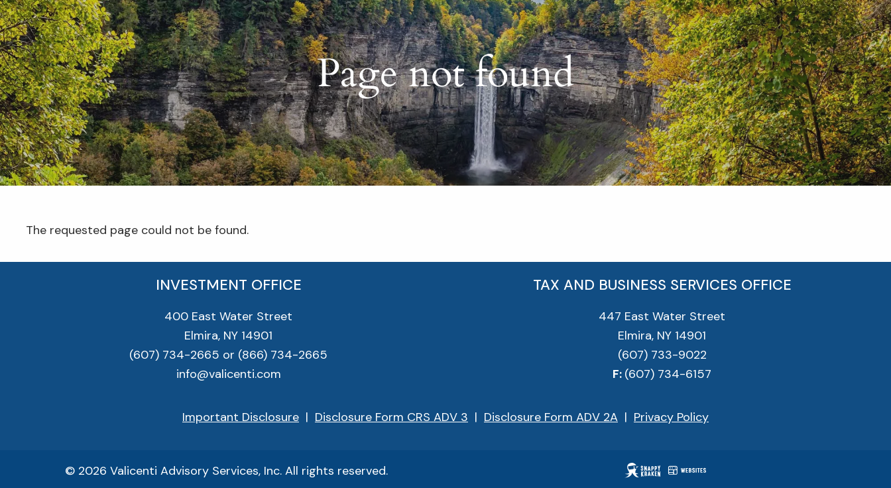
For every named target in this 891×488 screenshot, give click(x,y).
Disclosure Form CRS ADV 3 (391, 417)
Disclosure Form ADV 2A (551, 417)
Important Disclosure (240, 417)
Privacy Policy (671, 417)
